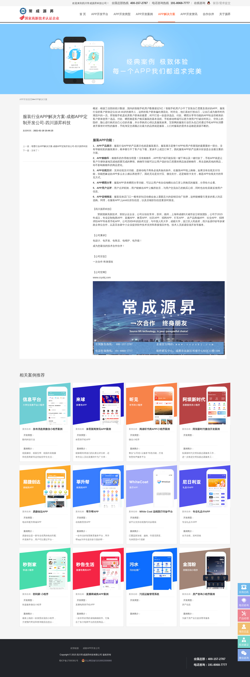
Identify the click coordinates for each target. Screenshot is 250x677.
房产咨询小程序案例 (204, 594)
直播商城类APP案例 (97, 594)
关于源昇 (224, 14)
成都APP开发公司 (91, 648)
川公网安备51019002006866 (98, 660)
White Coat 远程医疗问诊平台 (156, 511)
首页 (30, 99)
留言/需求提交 (221, 3)
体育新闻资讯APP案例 (98, 429)
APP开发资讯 (188, 14)
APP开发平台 (99, 14)
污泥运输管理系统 (149, 594)
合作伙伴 (208, 14)
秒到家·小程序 (40, 594)
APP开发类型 (121, 14)
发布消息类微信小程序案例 (47, 429)
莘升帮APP (92, 511)
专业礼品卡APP (201, 511)
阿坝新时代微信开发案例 (206, 429)
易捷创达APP (40, 511)
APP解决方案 (166, 14)
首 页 (82, 14)
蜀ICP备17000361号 (68, 660)
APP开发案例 (144, 14)
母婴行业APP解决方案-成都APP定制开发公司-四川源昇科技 (59, 146)
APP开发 (24, 99)
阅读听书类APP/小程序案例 (154, 429)
